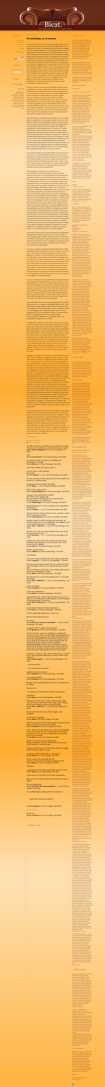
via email (80, 186)
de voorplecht (20, 40)
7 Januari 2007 (82, 452)
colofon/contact (19, 52)
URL (40, 475)
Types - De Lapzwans (34, 442)
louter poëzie (20, 44)
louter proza (20, 42)
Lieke (74, 92)
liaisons (22, 46)
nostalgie (21, 48)
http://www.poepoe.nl (32, 809)
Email (40, 535)
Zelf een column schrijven (83, 92)
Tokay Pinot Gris (84, 836)
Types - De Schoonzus (34, 440)
